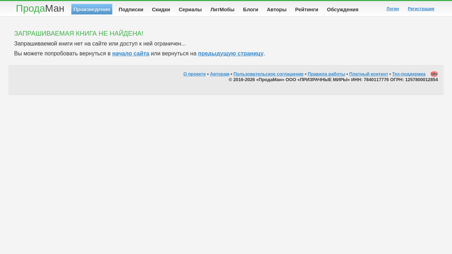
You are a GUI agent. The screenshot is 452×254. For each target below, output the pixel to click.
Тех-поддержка (409, 74)
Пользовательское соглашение (268, 74)
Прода (40, 8)
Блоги (250, 9)
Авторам (220, 74)
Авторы (277, 9)
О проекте (194, 74)
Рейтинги (307, 9)
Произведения (91, 9)
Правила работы (326, 74)
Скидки (161, 9)
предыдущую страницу (231, 53)
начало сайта (130, 53)
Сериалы (190, 9)
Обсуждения (342, 9)
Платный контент (368, 74)
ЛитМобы (222, 9)
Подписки (131, 9)
